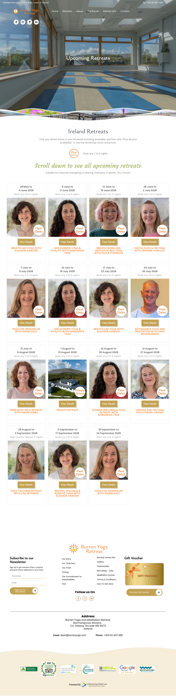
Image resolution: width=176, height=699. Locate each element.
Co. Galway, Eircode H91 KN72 (88, 631)
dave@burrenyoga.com (73, 641)
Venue (79, 11)
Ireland (88, 634)
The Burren (93, 11)
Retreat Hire (109, 11)
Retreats (67, 11)
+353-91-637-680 (113, 641)
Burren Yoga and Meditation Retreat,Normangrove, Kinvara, (88, 627)
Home (55, 11)
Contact (124, 11)
